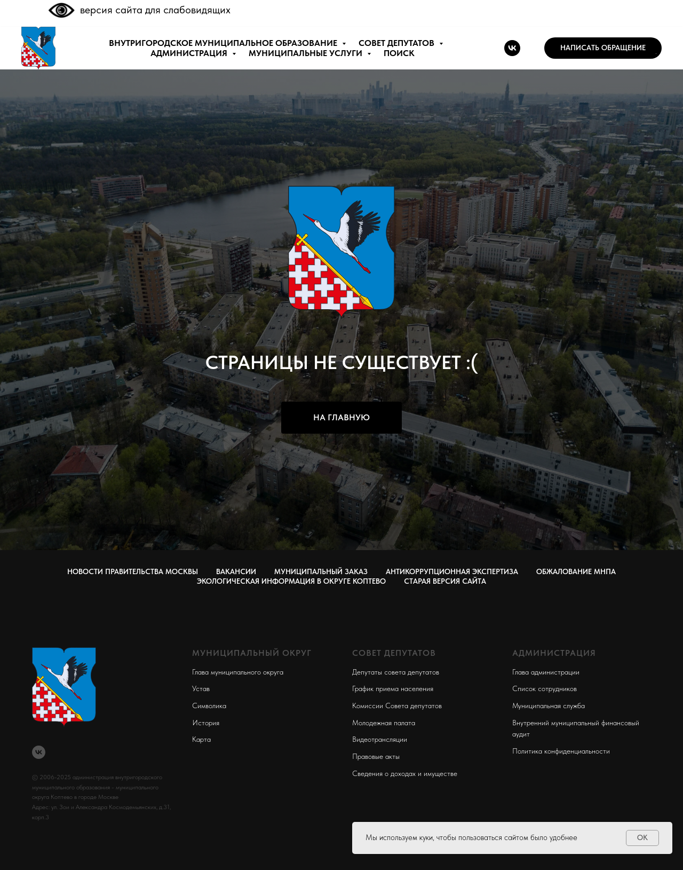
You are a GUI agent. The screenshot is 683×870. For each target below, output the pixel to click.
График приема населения (392, 688)
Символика (209, 705)
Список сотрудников (544, 688)
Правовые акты (376, 756)
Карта (201, 739)
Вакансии (236, 571)
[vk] (512, 48)
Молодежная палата (383, 722)
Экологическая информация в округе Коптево (291, 581)
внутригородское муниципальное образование (224, 43)
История (205, 722)
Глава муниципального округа (237, 672)
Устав (201, 688)
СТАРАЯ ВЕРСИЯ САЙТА (445, 581)
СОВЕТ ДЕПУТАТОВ (397, 43)
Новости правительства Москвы (132, 571)
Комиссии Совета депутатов (397, 705)
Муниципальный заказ (321, 571)
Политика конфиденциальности (561, 751)
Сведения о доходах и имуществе (404, 773)
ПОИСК (399, 53)
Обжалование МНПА (576, 571)
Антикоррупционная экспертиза (452, 571)
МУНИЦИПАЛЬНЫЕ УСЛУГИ (306, 53)
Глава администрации (545, 672)
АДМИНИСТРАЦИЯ (189, 53)
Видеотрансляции (379, 739)
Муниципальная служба (548, 705)
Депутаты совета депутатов (395, 672)
